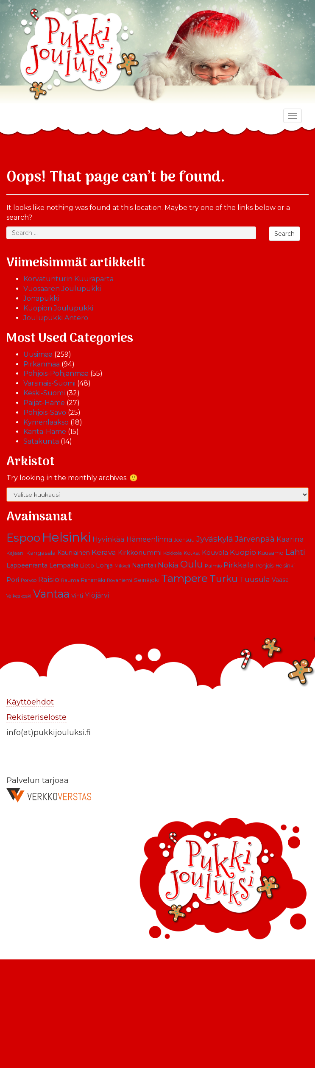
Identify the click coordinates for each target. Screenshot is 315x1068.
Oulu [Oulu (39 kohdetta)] (191, 564)
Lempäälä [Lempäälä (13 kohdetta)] (63, 565)
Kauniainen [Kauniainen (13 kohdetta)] (73, 552)
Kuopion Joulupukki (58, 308)
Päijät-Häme (44, 403)
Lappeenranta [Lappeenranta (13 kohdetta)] (26, 565)
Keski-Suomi (44, 393)
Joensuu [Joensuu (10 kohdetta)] (184, 540)
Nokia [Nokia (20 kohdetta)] (168, 565)
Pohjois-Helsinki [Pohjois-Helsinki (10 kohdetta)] (275, 565)
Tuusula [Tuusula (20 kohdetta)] (255, 579)
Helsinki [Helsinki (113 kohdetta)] (66, 537)
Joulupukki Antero (55, 318)
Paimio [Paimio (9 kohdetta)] (213, 566)
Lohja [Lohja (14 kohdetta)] (104, 565)
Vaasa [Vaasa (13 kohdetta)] (280, 580)
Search (284, 234)
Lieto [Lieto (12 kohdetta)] (87, 565)
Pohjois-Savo (44, 412)
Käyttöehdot (30, 702)
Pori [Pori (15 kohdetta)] (12, 580)
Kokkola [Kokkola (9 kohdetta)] (172, 553)
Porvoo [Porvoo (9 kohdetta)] (28, 580)
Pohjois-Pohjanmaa (56, 373)
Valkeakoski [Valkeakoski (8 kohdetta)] (18, 596)
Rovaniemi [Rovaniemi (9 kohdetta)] (119, 580)
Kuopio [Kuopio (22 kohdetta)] (243, 552)
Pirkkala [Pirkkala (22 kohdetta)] (238, 564)
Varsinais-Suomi (49, 383)
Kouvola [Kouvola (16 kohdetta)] (215, 552)
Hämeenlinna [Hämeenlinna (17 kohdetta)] (149, 539)
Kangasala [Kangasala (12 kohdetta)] (41, 552)
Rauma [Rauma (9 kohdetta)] (70, 580)
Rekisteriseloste (36, 717)
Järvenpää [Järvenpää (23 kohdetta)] (255, 538)
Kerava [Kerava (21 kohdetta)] (104, 552)
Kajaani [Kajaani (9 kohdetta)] (15, 553)
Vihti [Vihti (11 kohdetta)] (77, 596)
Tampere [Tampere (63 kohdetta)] (184, 578)
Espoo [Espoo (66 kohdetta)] (23, 537)
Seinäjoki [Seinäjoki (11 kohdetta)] (146, 580)
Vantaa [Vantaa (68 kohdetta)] (51, 593)
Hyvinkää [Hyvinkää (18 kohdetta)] (108, 539)
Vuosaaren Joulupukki (62, 289)
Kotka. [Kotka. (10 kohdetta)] (192, 553)
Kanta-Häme (44, 432)
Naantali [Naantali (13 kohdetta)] (144, 565)
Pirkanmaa (41, 364)
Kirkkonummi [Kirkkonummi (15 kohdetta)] (140, 552)
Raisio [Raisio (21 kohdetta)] (48, 579)
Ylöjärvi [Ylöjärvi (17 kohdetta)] (97, 595)
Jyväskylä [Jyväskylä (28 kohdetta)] (214, 539)
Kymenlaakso (46, 422)
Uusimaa (38, 354)
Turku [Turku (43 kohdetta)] (223, 578)
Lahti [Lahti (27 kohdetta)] (295, 552)
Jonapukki (41, 298)
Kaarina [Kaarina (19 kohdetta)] (290, 539)
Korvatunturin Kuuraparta (68, 279)
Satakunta (41, 441)
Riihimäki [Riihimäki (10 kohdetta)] (93, 580)
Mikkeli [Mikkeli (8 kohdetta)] (122, 566)
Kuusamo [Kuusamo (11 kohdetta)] (271, 553)
